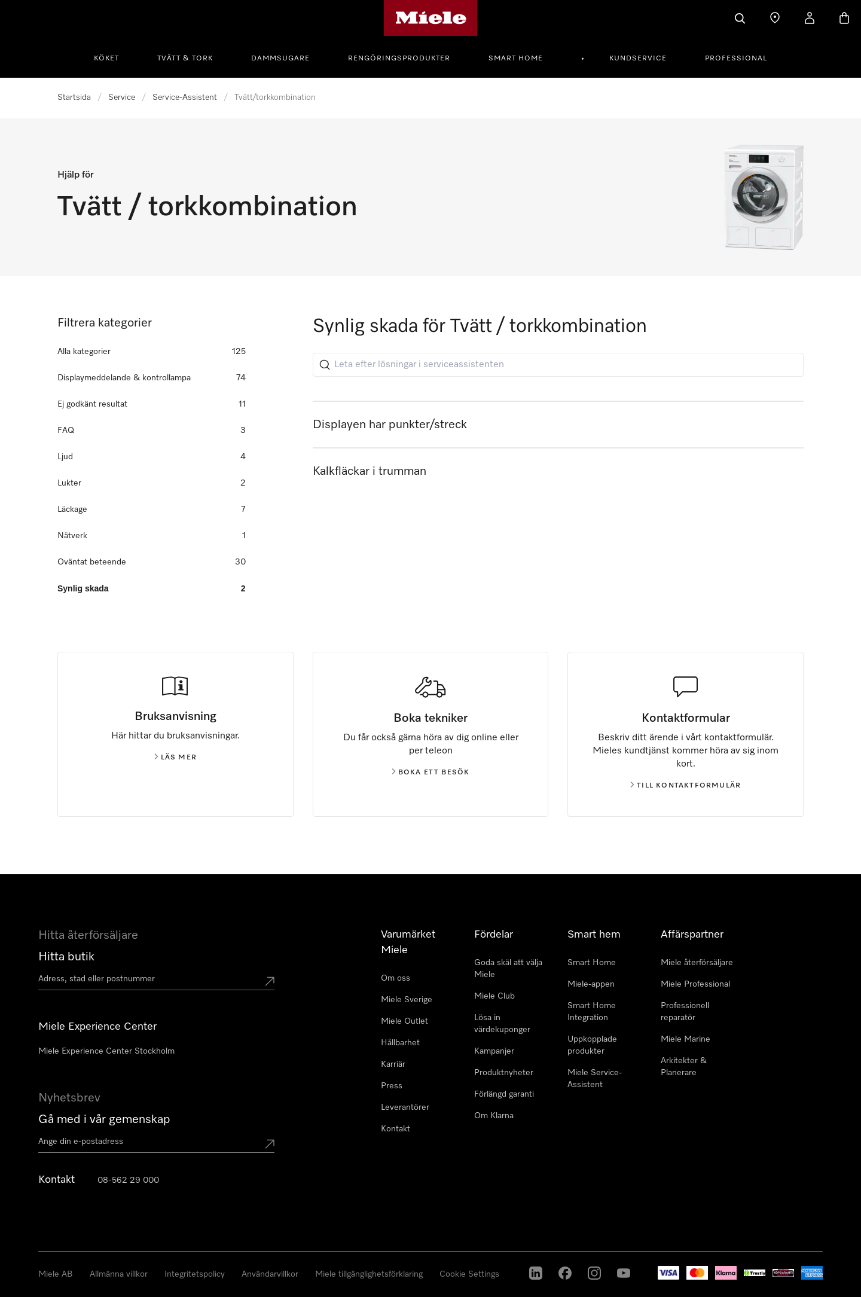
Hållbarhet (400, 1043)
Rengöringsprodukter (399, 58)
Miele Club (494, 996)
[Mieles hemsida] (431, 18)
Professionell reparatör (685, 1012)
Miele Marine (685, 1039)
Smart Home (515, 58)
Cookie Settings (469, 1274)
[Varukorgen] (844, 18)
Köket (106, 58)
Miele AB (55, 1274)
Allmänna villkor (119, 1274)
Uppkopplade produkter (592, 1045)
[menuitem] (113, 57)
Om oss (395, 978)
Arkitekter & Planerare (684, 1067)
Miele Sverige (406, 1000)
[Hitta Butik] (775, 18)
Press (391, 1086)
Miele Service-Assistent (594, 1079)
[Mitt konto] (809, 18)
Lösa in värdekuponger (502, 1024)
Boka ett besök (431, 772)
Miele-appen (591, 984)
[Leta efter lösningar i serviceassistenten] (558, 365)
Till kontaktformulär (685, 785)
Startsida (74, 97)
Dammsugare (280, 58)
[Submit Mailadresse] (269, 1144)
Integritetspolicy (194, 1274)
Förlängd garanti (504, 1094)
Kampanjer (494, 1051)
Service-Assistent (184, 97)
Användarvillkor (270, 1274)
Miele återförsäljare (697, 963)
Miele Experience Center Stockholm (106, 1051)
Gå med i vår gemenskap (104, 1119)
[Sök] (740, 18)
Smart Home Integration (591, 1012)
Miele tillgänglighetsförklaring (369, 1274)
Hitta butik (66, 957)
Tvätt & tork (185, 58)
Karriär (393, 1064)
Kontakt (395, 1129)
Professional (736, 58)
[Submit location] (269, 981)
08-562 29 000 (128, 1180)
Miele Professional (695, 984)
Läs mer (175, 757)
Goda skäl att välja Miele (508, 969)
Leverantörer (405, 1107)
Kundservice (638, 58)
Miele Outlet (404, 1021)
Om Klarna (494, 1116)
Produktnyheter (503, 1073)
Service (121, 97)
